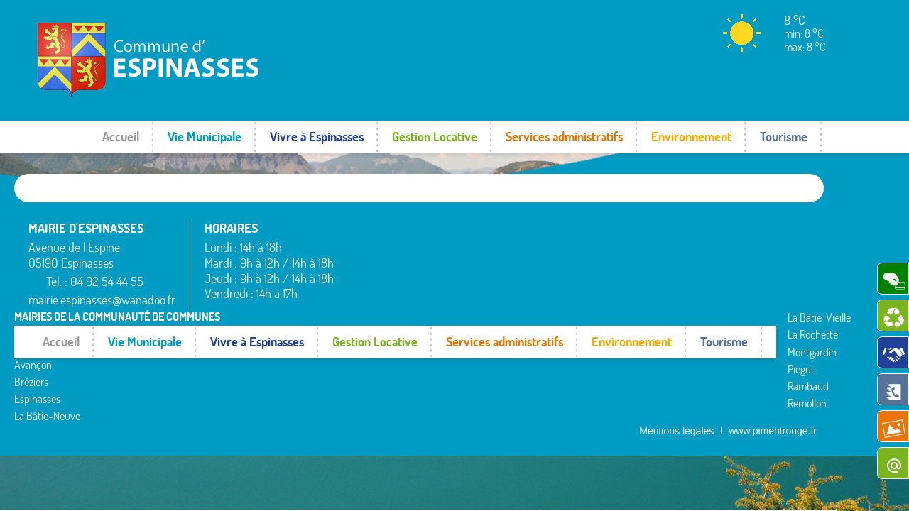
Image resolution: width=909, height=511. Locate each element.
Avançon (367, 253)
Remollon (530, 312)
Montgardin (535, 260)
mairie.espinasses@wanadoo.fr (101, 300)
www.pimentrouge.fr (773, 327)
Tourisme (783, 136)
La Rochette (536, 243)
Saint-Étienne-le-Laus (720, 260)
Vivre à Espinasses (317, 136)
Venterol (690, 312)
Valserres (692, 295)
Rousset (689, 243)
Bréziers (365, 270)
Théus (686, 278)
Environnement (691, 136)
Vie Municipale (204, 136)
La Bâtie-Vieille (542, 226)
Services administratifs (564, 136)
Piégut (524, 278)
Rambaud (531, 295)
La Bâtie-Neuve (381, 304)
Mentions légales (676, 327)
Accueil (120, 136)
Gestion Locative (434, 136)
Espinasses (371, 287)
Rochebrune (698, 226)
